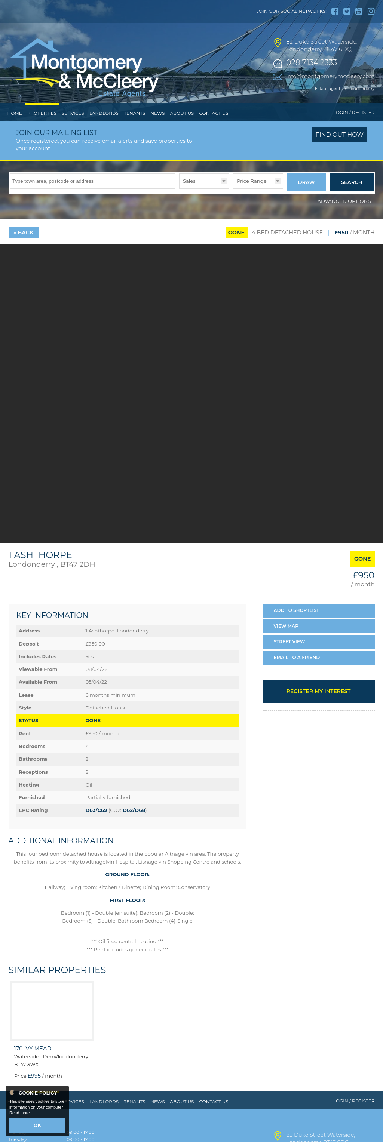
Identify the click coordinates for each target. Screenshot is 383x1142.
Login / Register (353, 128)
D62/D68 (134, 824)
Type (179, 203)
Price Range (252, 196)
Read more (19, 1114)
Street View (289, 655)
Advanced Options (344, 214)
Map (286, 639)
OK (37, 1126)
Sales (189, 196)
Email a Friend (297, 670)
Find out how (340, 150)
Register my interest (318, 704)
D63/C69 (96, 824)
